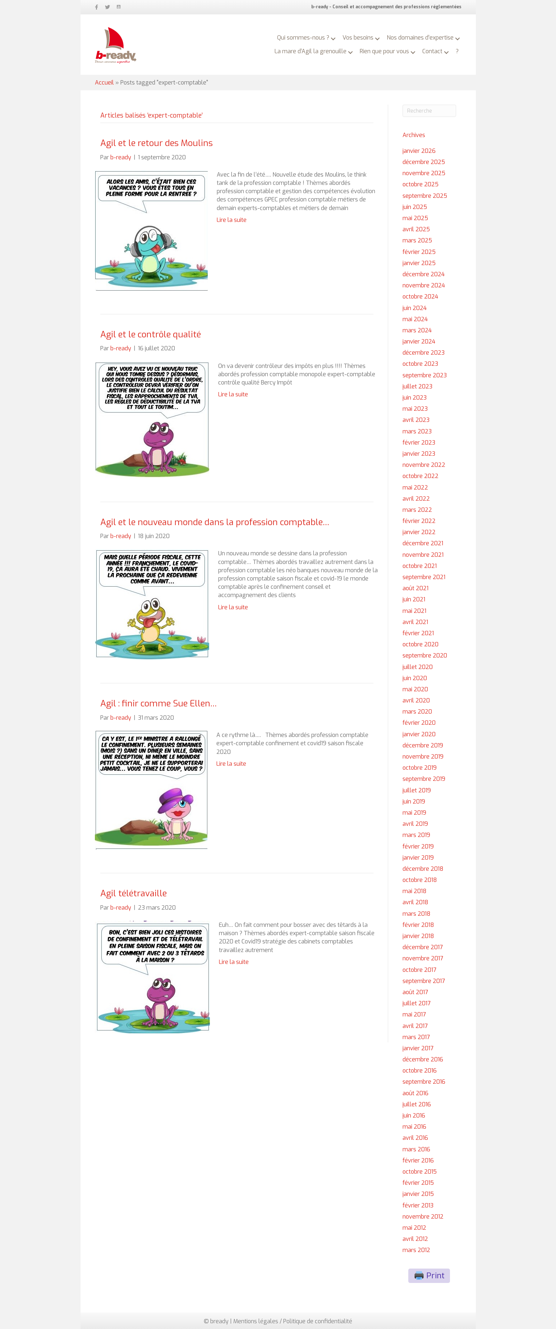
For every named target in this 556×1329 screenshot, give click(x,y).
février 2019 (418, 846)
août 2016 (415, 1093)
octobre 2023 (420, 364)
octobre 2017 (419, 970)
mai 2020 (415, 689)
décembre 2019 (423, 745)
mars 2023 (417, 431)
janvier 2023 (419, 454)
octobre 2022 (420, 476)
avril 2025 (416, 229)
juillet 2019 (417, 790)
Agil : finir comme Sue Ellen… (158, 703)
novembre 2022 (424, 465)
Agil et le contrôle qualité (150, 334)
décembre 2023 (424, 352)
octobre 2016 (420, 1070)
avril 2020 (416, 700)
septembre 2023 (425, 375)
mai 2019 (414, 812)
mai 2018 (415, 891)
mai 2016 (414, 1126)
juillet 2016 (417, 1104)
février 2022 (419, 521)
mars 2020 (417, 711)
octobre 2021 (420, 566)
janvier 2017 (418, 1048)
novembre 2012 (423, 1216)
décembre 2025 (424, 162)
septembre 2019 (424, 779)
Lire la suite (232, 220)
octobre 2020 (420, 644)
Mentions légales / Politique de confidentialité (292, 1321)
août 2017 (415, 992)
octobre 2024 (420, 296)
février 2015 (418, 1183)
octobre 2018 (420, 880)
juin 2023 (415, 397)
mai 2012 (414, 1228)
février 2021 (418, 633)
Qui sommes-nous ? (303, 37)
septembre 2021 (424, 577)
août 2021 (415, 588)
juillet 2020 (418, 667)
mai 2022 (415, 487)
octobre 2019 (420, 768)
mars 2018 (417, 914)
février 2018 (418, 925)
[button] (333, 39)
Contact (432, 51)
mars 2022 (417, 510)
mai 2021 (414, 611)
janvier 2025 (419, 263)
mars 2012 (416, 1250)
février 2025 (419, 252)
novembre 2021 (423, 555)
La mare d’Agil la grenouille (310, 51)
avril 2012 (415, 1239)
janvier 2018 (418, 936)
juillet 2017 (417, 1003)
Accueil (104, 82)
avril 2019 (415, 824)
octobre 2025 (420, 184)
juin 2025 (415, 207)
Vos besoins (358, 37)
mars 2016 (416, 1149)
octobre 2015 (420, 1171)
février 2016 (418, 1160)
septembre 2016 (424, 1081)
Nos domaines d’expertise (420, 37)
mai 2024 (415, 319)
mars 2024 (417, 330)
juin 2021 (414, 599)
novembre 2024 (424, 285)
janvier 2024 (419, 341)
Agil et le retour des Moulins (156, 143)
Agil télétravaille (133, 893)
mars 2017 (416, 1037)
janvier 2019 (418, 857)
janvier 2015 (418, 1194)
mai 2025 (415, 218)
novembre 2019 (423, 756)
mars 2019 (416, 835)
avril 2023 (416, 420)
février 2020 (419, 723)
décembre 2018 (423, 869)
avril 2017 (415, 1026)
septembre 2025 (425, 196)
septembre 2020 (425, 655)
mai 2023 (415, 409)
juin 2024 (415, 308)
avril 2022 (416, 498)
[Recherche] (429, 111)
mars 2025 (417, 240)
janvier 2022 (419, 532)
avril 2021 (415, 622)
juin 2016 (414, 1115)
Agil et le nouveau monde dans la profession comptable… (214, 522)
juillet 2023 (417, 386)
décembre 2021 (423, 543)
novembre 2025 (424, 173)
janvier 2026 (419, 151)
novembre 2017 (423, 958)
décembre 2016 (423, 1059)
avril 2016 (415, 1138)
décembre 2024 (424, 274)
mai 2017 (414, 1014)
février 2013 (418, 1205)
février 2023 (419, 442)
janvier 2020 (419, 734)
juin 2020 (415, 678)
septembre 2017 (424, 981)
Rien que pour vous (384, 51)
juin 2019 (414, 801)
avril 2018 (415, 902)
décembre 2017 (423, 947)
